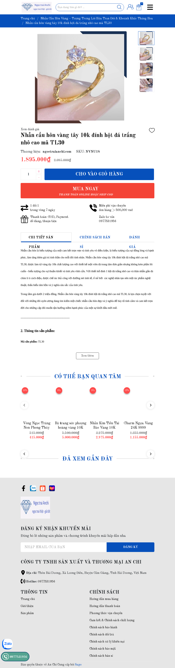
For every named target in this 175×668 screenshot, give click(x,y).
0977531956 (46, 581)
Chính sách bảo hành (103, 627)
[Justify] (119, 7)
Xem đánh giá (30, 129)
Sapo (78, 664)
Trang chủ (28, 599)
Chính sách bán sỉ (101, 655)
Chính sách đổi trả (101, 634)
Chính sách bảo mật (102, 648)
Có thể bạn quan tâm (87, 377)
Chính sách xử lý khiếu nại (106, 641)
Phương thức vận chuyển (105, 613)
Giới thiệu (27, 606)
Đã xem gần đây (87, 459)
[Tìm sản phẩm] (90, 7)
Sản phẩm (27, 613)
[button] (150, 405)
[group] (80, 77)
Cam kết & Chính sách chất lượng (111, 620)
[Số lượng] (28, 174)
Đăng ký (130, 547)
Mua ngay (86, 191)
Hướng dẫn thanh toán (104, 606)
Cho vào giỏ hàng (99, 174)
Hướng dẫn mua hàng (103, 599)
